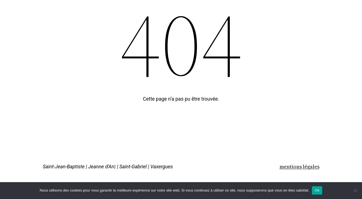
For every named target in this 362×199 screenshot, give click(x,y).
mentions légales (299, 166)
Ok (317, 190)
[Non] (355, 190)
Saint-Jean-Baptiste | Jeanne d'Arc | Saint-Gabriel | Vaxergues (108, 166)
